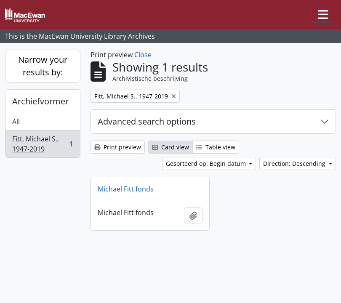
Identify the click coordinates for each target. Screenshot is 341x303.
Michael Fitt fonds (126, 189)
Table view (215, 147)
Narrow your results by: (42, 66)
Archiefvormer (40, 101)
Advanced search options (147, 121)
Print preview (117, 147)
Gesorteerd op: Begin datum (207, 163)
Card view (170, 147)
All (16, 121)
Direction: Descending (295, 163)
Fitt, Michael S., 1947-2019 (42, 144)
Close (143, 54)
